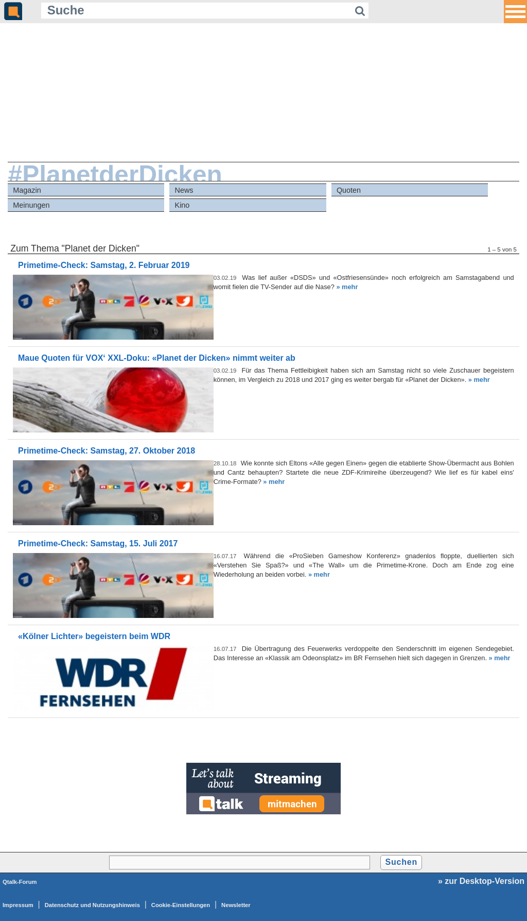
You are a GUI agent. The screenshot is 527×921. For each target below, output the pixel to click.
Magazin (27, 190)
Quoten (349, 190)
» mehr (347, 287)
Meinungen (31, 205)
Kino (182, 205)
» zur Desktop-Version (481, 881)
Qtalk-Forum (20, 882)
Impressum (18, 905)
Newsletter (236, 905)
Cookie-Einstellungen (180, 905)
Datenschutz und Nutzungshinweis (92, 905)
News (184, 190)
